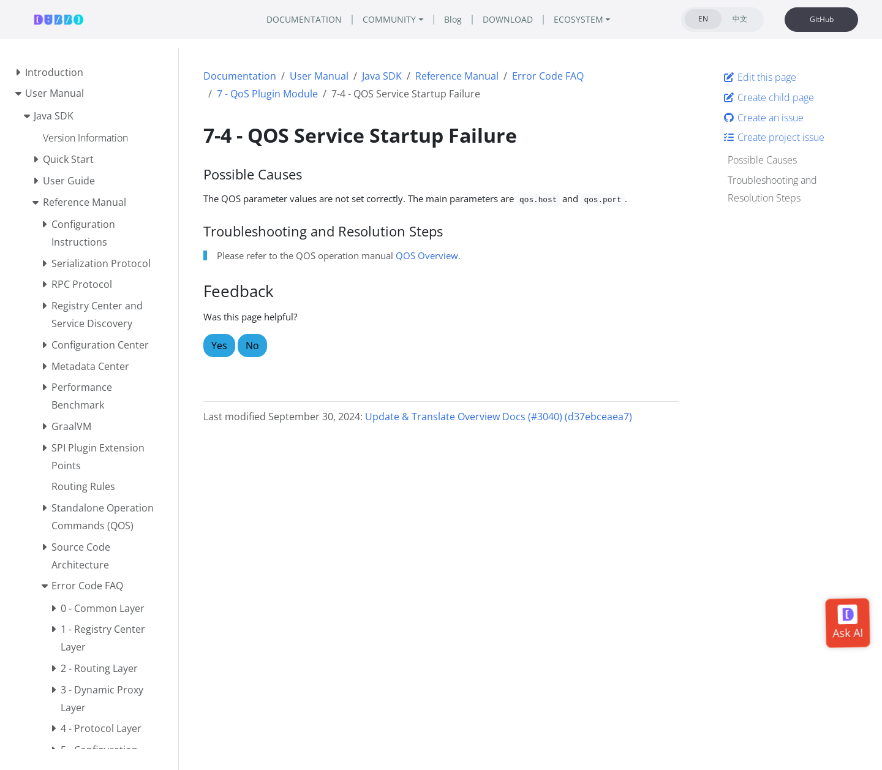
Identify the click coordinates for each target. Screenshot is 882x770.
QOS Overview (427, 255)
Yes (219, 345)
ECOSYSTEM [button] (578, 19)
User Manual (319, 76)
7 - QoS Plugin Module (267, 93)
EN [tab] (703, 18)
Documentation (239, 76)
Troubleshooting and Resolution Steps (772, 189)
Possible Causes (762, 160)
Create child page (768, 97)
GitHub (822, 19)
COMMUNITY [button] (389, 19)
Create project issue (773, 137)
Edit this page (759, 77)
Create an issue (763, 117)
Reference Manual (457, 76)
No (252, 345)
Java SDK (382, 76)
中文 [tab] (740, 18)
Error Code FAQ (548, 76)
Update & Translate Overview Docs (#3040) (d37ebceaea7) (498, 416)
